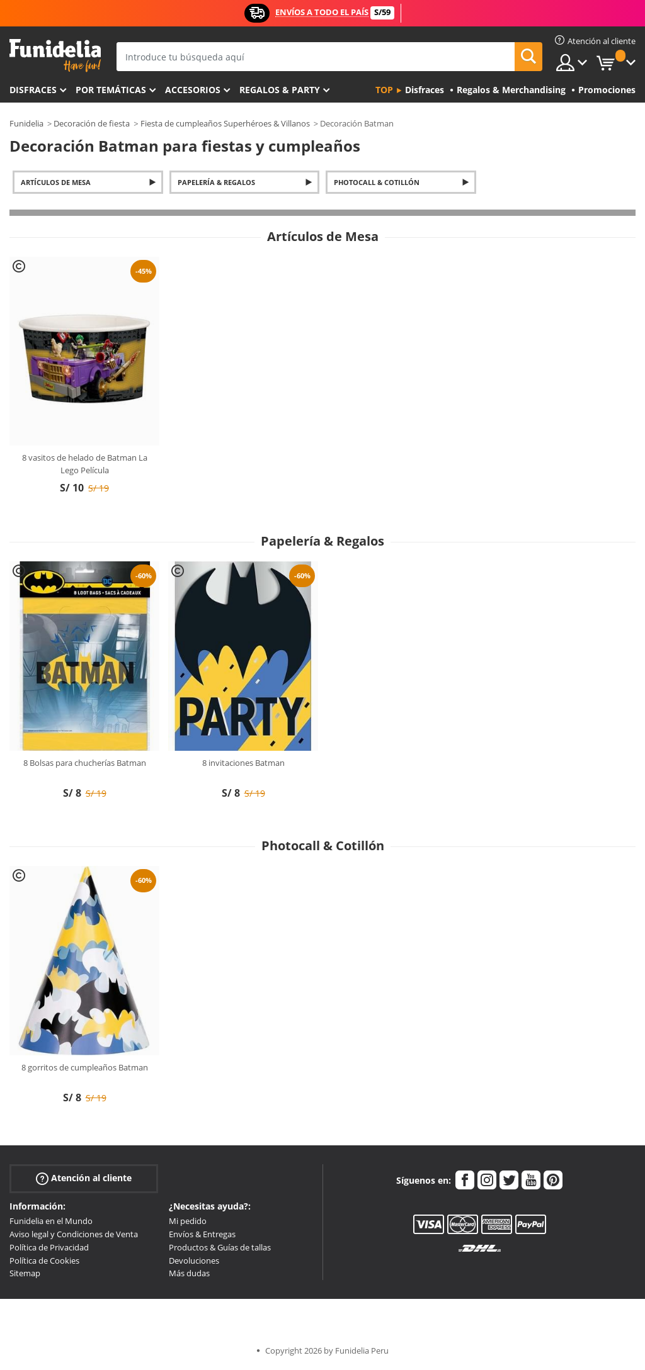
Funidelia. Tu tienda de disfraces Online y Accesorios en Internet (55, 55)
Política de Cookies (44, 1260)
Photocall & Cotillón (377, 182)
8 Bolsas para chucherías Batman (84, 762)
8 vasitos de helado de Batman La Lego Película (84, 464)
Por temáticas (111, 90)
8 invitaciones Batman (243, 762)
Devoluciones (194, 1260)
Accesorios (192, 90)
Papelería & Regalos (216, 182)
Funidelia (26, 123)
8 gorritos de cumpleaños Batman (84, 1067)
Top (384, 90)
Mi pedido (188, 1221)
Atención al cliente (84, 1178)
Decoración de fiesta (92, 123)
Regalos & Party (279, 90)
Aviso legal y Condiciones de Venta (73, 1234)
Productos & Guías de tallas (220, 1247)
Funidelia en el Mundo (51, 1221)
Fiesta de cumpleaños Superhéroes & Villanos (225, 123)
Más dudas (189, 1273)
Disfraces (33, 90)
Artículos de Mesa (56, 182)
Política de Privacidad (49, 1247)
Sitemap (24, 1273)
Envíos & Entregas (202, 1234)
